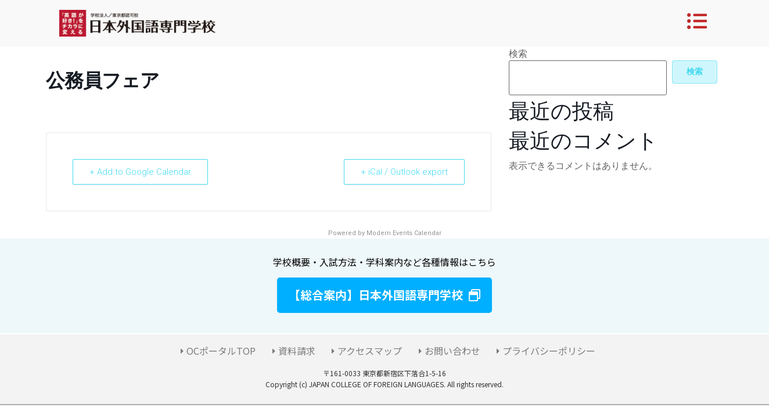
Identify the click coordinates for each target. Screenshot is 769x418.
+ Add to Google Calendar (140, 172)
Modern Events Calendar (403, 233)
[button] (384, 295)
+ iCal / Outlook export (404, 172)
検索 (518, 54)
